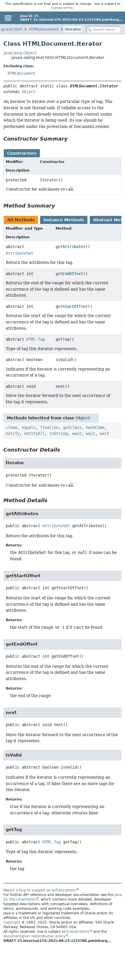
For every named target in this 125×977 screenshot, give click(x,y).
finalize (49, 427)
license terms (62, 8)
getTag (62, 339)
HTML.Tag (35, 339)
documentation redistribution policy (34, 936)
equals (29, 427)
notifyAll (34, 433)
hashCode (95, 427)
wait (76, 433)
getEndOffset (69, 273)
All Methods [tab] (20, 220)
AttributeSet (19, 253)
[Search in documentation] (103, 29)
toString (58, 433)
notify (12, 433)
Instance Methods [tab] (64, 220)
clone (11, 427)
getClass (72, 427)
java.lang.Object (19, 53)
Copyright (11, 922)
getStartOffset (72, 306)
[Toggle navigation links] (8, 18)
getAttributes (70, 246)
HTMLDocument (43, 29)
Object (29, 91)
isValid (64, 359)
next (60, 386)
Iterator (73, 29)
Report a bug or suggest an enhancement (39, 890)
